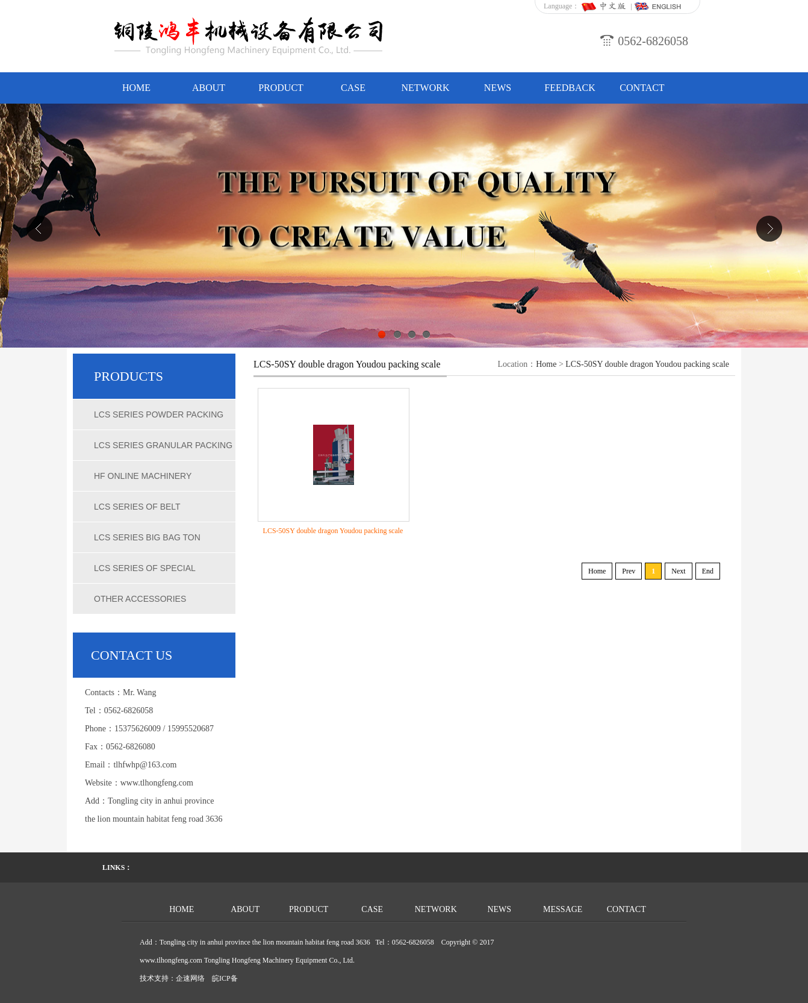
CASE (353, 88)
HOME (136, 88)
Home (546, 364)
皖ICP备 (225, 978)
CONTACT (642, 88)
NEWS (497, 88)
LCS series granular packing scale (163, 450)
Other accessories (140, 599)
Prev (628, 571)
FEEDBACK (569, 88)
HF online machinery (142, 476)
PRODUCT (280, 88)
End (707, 571)
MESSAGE (562, 909)
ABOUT (208, 88)
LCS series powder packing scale (158, 420)
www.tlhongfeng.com (156, 782)
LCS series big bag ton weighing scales (147, 543)
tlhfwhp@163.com (144, 764)
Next (678, 571)
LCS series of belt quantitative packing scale (158, 512)
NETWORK (426, 88)
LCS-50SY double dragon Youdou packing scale (647, 364)
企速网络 (190, 978)
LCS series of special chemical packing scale (150, 573)
